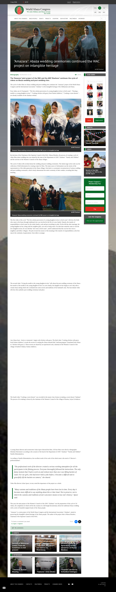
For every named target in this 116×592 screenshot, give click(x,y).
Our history (64, 18)
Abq (100, 12)
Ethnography (14, 75)
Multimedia (73, 18)
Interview (81, 18)
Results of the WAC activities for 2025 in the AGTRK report (94, 171)
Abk (95, 12)
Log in (69, 2)
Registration (76, 2)
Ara (104, 12)
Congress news (57, 584)
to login (13, 523)
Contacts (29, 584)
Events (41, 18)
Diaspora (55, 18)
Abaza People (33, 18)
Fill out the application (95, 221)
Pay (95, 209)
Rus (95, 8)
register (20, 523)
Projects (48, 18)
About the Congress (20, 18)
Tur (104, 8)
